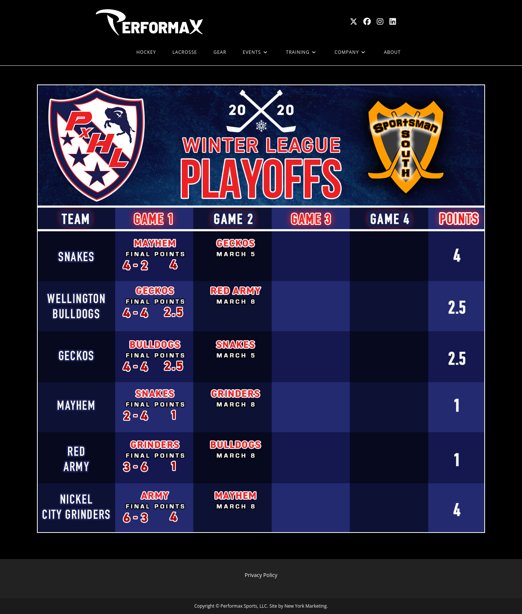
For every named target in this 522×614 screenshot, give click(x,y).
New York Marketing (306, 606)
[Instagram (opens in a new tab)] (380, 21)
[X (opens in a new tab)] (353, 21)
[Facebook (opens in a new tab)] (367, 21)
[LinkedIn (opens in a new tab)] (392, 21)
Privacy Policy (261, 574)
